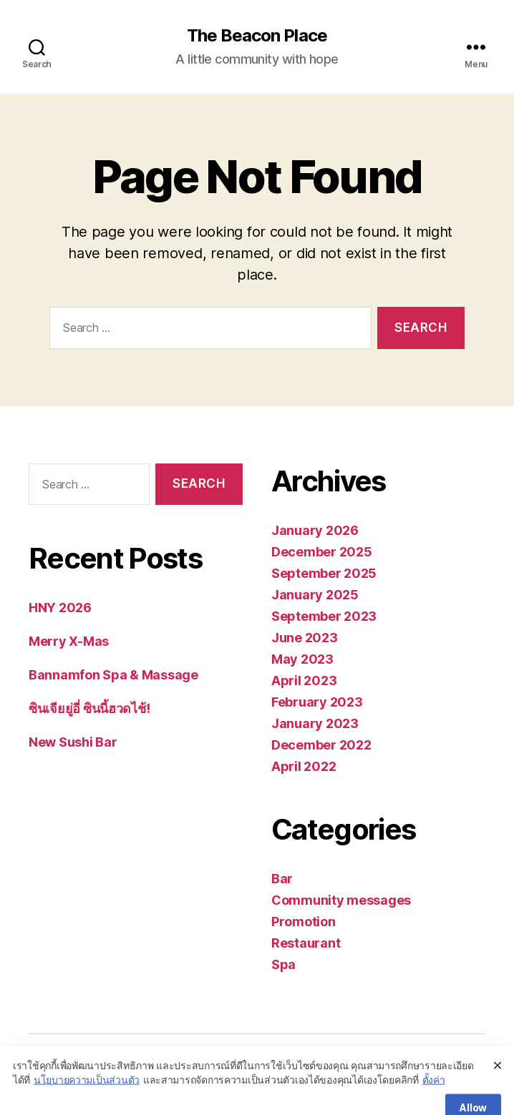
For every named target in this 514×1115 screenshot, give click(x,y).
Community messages (341, 900)
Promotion (303, 921)
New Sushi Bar (73, 742)
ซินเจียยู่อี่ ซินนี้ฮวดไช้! (89, 708)
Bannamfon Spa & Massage (113, 674)
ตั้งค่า (433, 1100)
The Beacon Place (256, 35)
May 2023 (302, 659)
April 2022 (303, 766)
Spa (283, 964)
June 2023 (304, 637)
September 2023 (324, 616)
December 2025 (321, 551)
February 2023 (317, 701)
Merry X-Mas (69, 641)
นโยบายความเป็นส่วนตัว (87, 1100)
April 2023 (303, 680)
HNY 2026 (60, 607)
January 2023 (315, 723)
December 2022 (321, 744)
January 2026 (315, 530)
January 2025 (315, 594)
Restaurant (305, 943)
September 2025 (324, 573)
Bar (282, 878)
